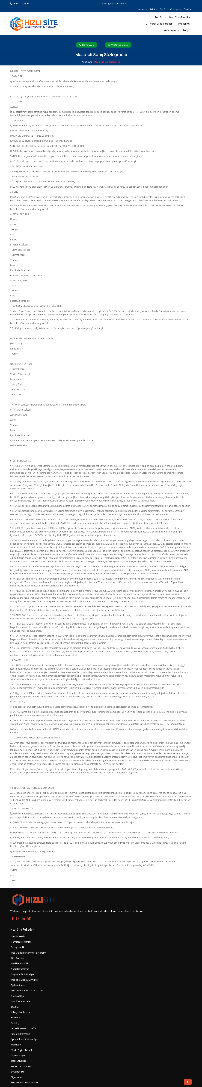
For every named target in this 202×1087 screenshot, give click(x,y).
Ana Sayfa (87, 49)
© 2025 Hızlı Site (20, 1082)
